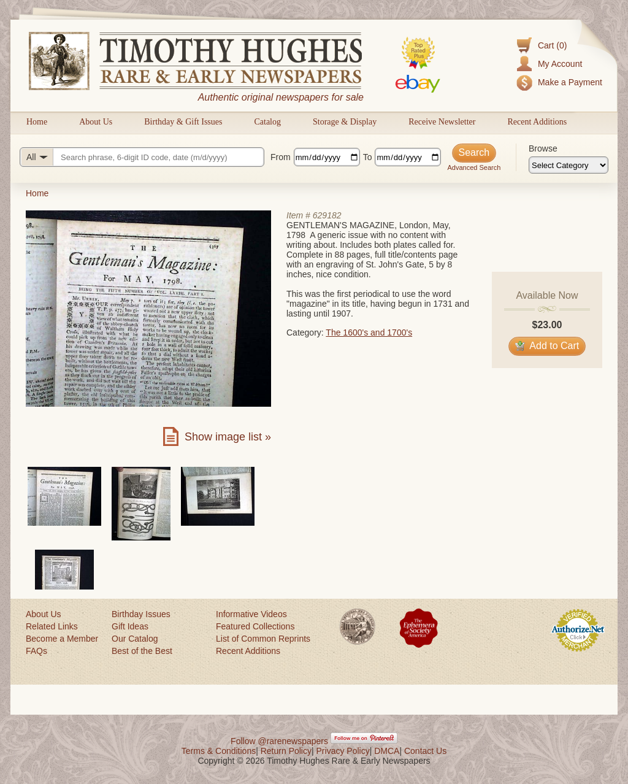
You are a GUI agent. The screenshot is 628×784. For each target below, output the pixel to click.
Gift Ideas (130, 626)
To (367, 157)
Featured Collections (255, 626)
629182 (327, 215)
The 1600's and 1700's (369, 332)
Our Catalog (135, 639)
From (280, 157)
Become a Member (62, 639)
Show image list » (228, 437)
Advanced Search (473, 167)
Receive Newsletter (441, 121)
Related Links (52, 626)
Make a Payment (570, 82)
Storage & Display (345, 121)
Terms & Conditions (219, 751)
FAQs (36, 651)
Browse (543, 148)
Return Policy (286, 751)
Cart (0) (552, 45)
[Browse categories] (568, 165)
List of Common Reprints (263, 639)
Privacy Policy (343, 751)
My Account (560, 64)
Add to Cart (547, 345)
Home (36, 121)
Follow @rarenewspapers (279, 741)
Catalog (267, 121)
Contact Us (425, 751)
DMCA (386, 751)
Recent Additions (537, 121)
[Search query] (142, 157)
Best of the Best (142, 651)
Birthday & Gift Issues (183, 121)
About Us (95, 121)
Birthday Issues (141, 614)
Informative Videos (251, 614)
